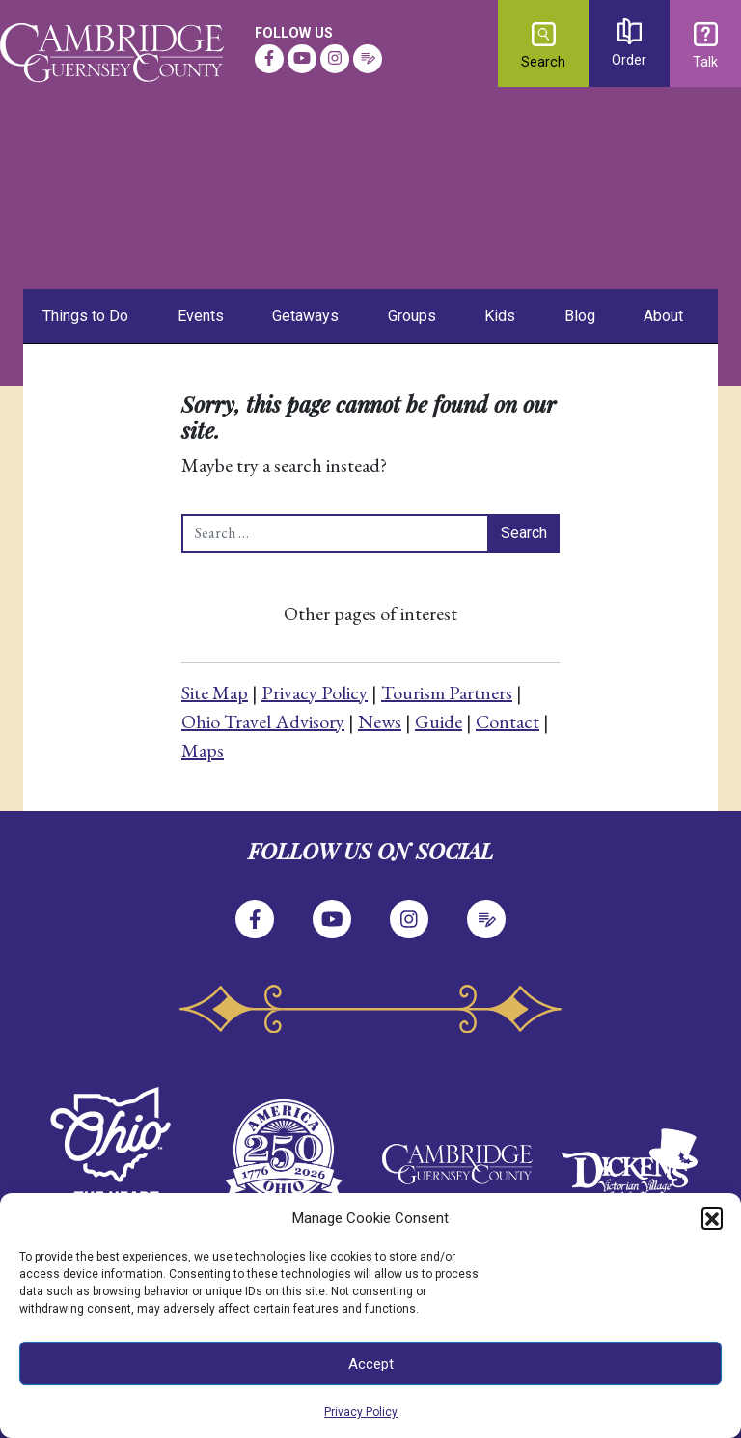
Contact (507, 721)
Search (543, 46)
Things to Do (85, 316)
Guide (438, 721)
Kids (499, 316)
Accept (371, 1363)
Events (201, 316)
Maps (202, 750)
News (379, 721)
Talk (705, 46)
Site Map (214, 692)
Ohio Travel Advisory (262, 721)
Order (629, 43)
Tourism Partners (446, 692)
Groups (412, 316)
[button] (712, 1218)
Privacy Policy (361, 1412)
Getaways (305, 316)
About (663, 316)
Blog (579, 316)
